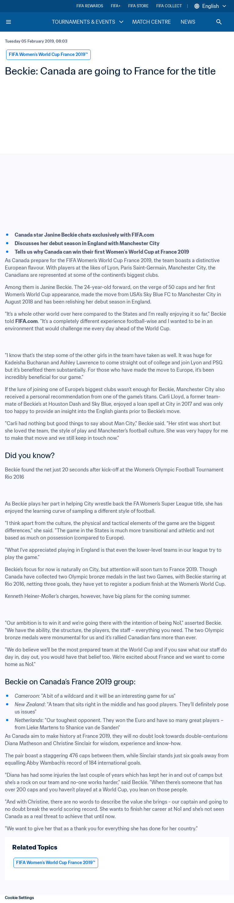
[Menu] (8, 22)
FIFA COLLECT (169, 6)
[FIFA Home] (28, 21)
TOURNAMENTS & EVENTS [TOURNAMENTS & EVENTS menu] (88, 22)
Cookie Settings (19, 897)
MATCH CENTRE (151, 22)
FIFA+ (115, 6)
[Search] (219, 22)
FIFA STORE (138, 6)
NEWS (188, 22)
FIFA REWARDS (89, 6)
